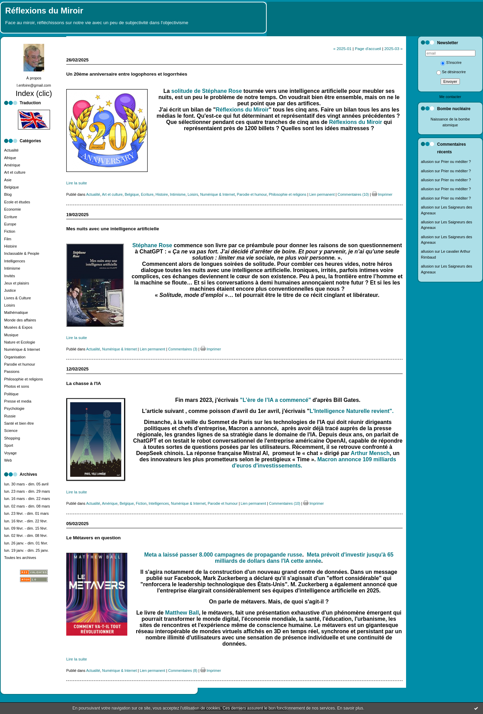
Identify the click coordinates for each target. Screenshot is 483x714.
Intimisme (12, 268)
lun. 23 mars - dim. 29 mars (27, 491)
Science (11, 430)
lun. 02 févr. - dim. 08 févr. (25, 535)
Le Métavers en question (93, 537)
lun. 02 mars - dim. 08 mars (27, 506)
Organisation (15, 357)
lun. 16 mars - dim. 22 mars (27, 498)
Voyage (10, 453)
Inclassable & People (21, 253)
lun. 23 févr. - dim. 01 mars (26, 513)
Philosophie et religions (23, 379)
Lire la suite (76, 183)
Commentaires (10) (353, 194)
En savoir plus (350, 708)
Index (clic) (34, 93)
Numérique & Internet (22, 349)
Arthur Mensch (370, 453)
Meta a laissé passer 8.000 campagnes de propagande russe (223, 555)
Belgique (11, 187)
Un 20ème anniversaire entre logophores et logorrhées (126, 74)
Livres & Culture (17, 298)
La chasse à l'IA (83, 383)
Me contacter (450, 97)
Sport (8, 445)
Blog (8, 194)
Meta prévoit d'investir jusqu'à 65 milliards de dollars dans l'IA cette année (304, 558)
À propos (33, 78)
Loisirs (9, 305)
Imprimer (382, 194)
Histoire (10, 246)
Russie (10, 416)
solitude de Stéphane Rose (206, 91)
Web (8, 460)
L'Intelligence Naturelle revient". (351, 411)
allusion (427, 162)
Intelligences (14, 261)
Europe (10, 224)
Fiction (9, 231)
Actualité (11, 150)
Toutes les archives (20, 558)
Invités (9, 276)
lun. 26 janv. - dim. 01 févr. (26, 543)
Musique (11, 335)
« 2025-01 (342, 48)
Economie (12, 209)
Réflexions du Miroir (44, 10)
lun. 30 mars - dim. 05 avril (26, 484)
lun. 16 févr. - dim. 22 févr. (25, 521)
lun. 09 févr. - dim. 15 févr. (25, 528)
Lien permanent (322, 194)
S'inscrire (451, 62)
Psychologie (14, 408)
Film (7, 239)
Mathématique (16, 312)
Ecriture (10, 217)
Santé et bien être (19, 423)
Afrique (10, 158)
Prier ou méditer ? (456, 162)
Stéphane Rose (152, 245)
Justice (10, 290)
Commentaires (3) (182, 349)
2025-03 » (393, 48)
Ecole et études (17, 202)
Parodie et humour (19, 364)
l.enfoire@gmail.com (34, 85)
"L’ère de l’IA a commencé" (276, 400)
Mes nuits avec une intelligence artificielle (112, 228)
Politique (11, 394)
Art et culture (15, 172)
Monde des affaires (20, 320)
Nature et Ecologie (19, 342)
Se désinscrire (451, 72)
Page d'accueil (368, 48)
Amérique (12, 165)
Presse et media (17, 401)
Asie (7, 180)
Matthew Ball (182, 613)
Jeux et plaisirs (16, 283)
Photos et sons (16, 386)
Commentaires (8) (182, 670)
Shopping (12, 438)
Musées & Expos (18, 327)
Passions (11, 371)
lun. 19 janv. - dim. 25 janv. (26, 550)
